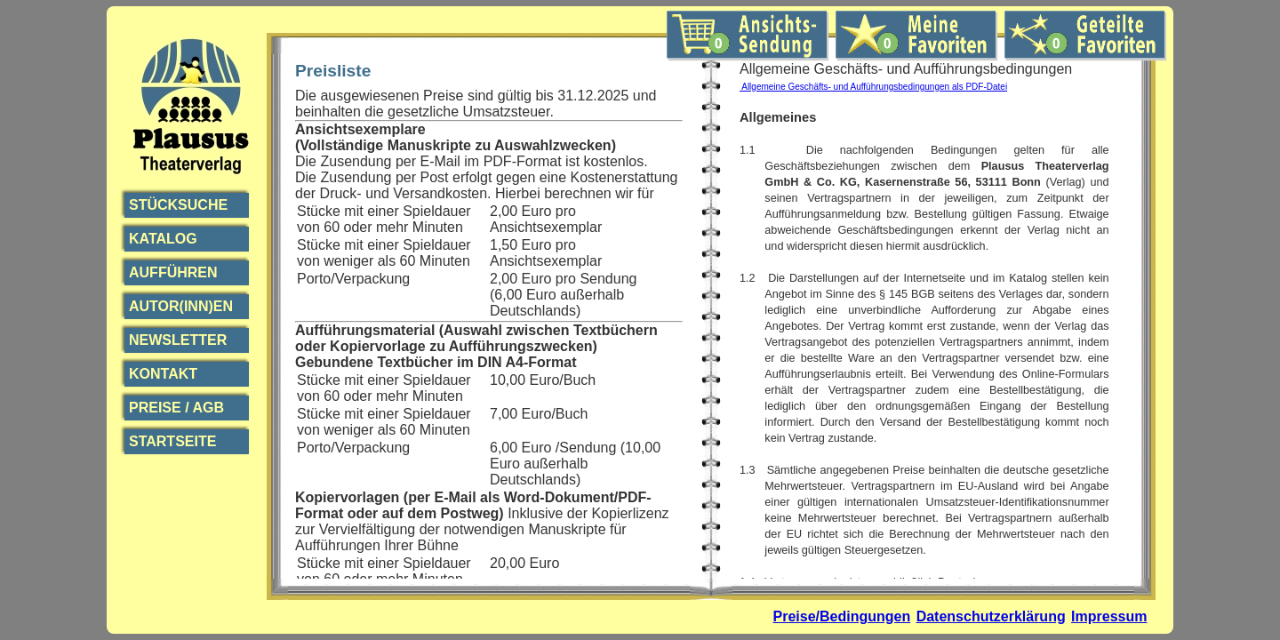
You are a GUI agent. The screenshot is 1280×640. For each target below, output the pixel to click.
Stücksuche (178, 204)
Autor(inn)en (181, 306)
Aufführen (173, 272)
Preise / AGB (176, 407)
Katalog (163, 238)
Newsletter (178, 340)
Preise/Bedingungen (842, 616)
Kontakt (163, 373)
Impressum (1109, 616)
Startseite (172, 441)
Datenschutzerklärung (991, 616)
